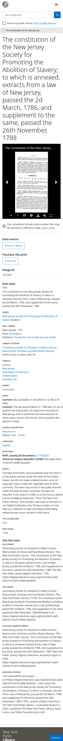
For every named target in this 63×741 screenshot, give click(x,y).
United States (9, 375)
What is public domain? (45, 23)
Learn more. (48, 227)
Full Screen (51, 215)
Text (4, 522)
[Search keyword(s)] (28, 15)
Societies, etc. (9, 379)
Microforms (8, 431)
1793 (20, 330)
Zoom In (11, 215)
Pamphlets (8, 389)
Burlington (15, 333)
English (6, 445)
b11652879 (42, 455)
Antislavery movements (15, 372)
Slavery (6, 365)
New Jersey (8, 368)
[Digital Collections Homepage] (5, 5)
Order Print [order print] (10, 261)
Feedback (56, 737)
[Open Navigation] (56, 4)
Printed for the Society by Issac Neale (35, 337)
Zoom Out (18, 215)
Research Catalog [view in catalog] (13, 245)
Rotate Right (24, 215)
